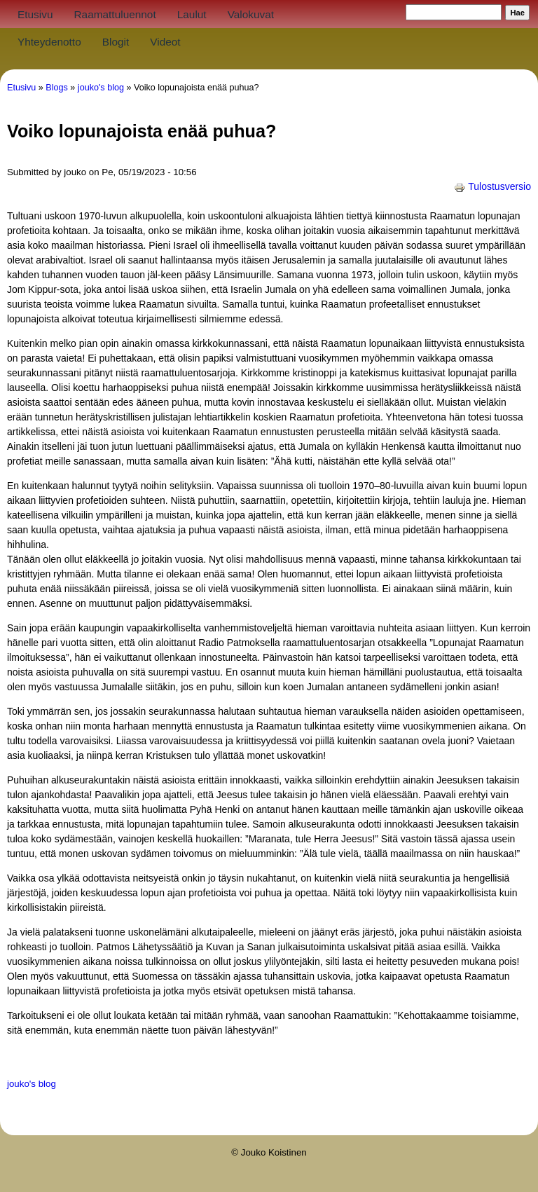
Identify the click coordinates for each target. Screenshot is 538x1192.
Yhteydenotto (49, 42)
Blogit (116, 42)
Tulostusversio (492, 186)
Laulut (192, 14)
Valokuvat (251, 14)
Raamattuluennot (115, 14)
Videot (165, 42)
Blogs (57, 88)
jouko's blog (101, 88)
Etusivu (35, 14)
